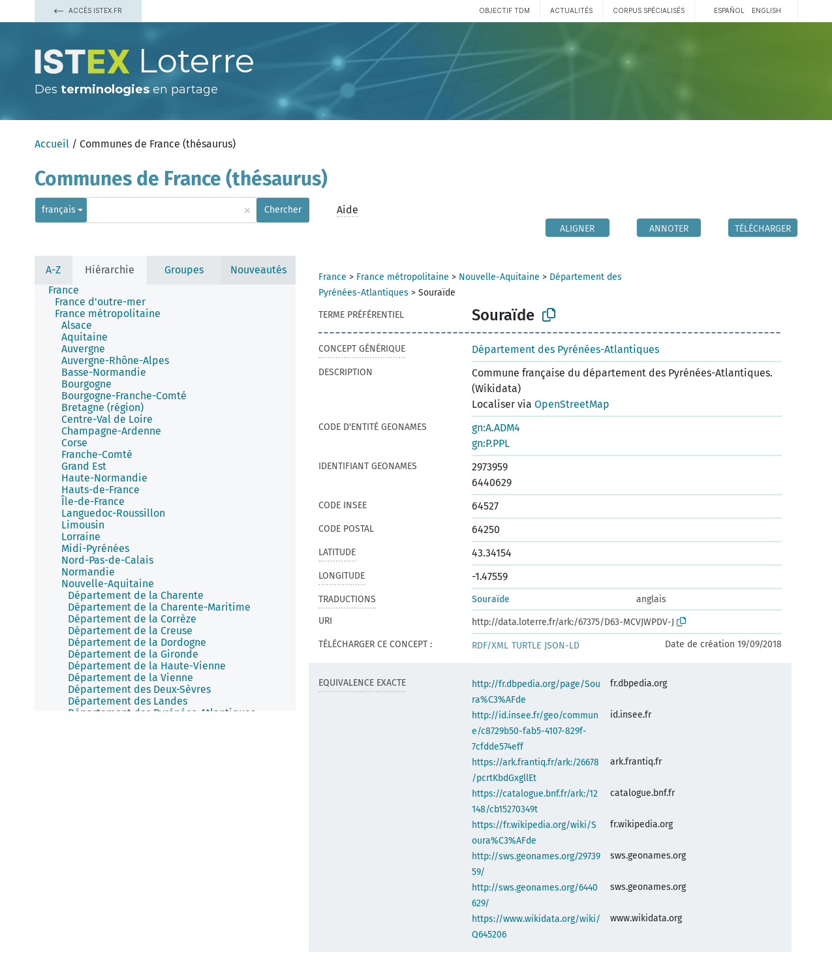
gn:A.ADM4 (496, 427)
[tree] (165, 497)
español (729, 10)
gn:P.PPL (491, 443)
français (59, 209)
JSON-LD (561, 645)
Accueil (52, 144)
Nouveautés (258, 270)
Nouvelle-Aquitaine (499, 277)
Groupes (184, 270)
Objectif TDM (504, 10)
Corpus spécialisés (649, 10)
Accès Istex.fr (88, 10)
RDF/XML (490, 645)
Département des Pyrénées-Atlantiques (565, 349)
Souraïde (491, 599)
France (332, 277)
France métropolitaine (402, 277)
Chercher (282, 209)
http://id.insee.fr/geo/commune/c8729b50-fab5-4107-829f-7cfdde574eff (535, 731)
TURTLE (526, 645)
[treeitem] (69, 290)
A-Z (53, 270)
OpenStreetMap (571, 404)
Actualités (571, 10)
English (766, 10)
